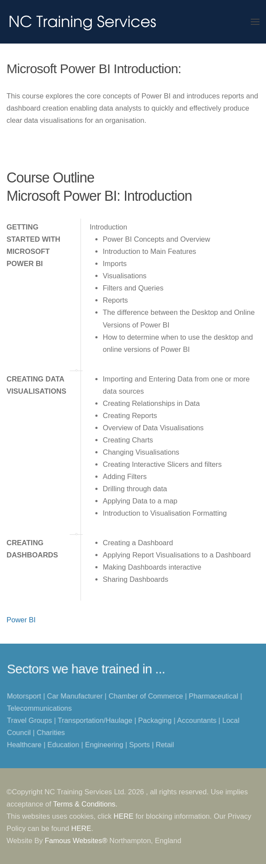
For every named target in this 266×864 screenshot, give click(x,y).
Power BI (21, 620)
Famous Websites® (76, 840)
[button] (255, 22)
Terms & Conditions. (85, 804)
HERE (124, 816)
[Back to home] (83, 22)
